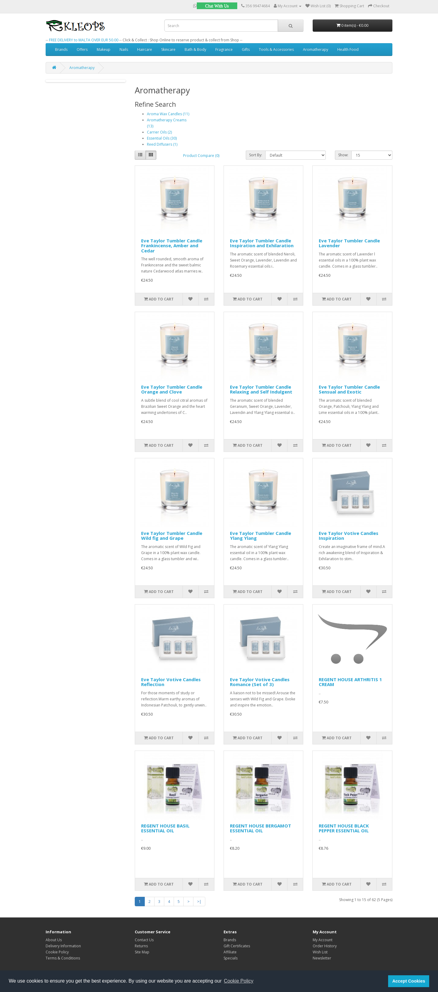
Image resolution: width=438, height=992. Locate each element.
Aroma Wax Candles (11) (168, 113)
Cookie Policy (57, 952)
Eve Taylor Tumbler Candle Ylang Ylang (260, 535)
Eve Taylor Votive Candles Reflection (171, 682)
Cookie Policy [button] (238, 980)
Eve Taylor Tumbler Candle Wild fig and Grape (171, 535)
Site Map (142, 952)
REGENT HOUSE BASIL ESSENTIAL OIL (165, 828)
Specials (231, 958)
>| (199, 901)
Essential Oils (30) (162, 138)
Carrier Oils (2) (159, 132)
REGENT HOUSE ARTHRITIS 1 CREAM (350, 682)
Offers (82, 49)
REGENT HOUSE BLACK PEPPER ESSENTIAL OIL (344, 828)
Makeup (103, 49)
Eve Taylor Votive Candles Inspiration (348, 535)
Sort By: (255, 155)
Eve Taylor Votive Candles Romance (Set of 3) (260, 682)
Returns (141, 946)
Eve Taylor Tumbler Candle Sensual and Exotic (349, 389)
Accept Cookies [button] (408, 981)
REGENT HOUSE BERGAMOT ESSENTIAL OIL (260, 828)
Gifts (246, 49)
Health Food (348, 49)
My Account (322, 939)
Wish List (320, 952)
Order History (325, 946)
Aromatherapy (315, 49)
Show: (343, 155)
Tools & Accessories (276, 49)
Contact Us (144, 939)
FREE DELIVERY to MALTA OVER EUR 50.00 (83, 40)
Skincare (168, 49)
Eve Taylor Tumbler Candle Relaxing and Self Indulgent (261, 389)
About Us (54, 939)
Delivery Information (63, 946)
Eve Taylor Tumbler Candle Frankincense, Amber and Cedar (171, 246)
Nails (124, 49)
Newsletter (322, 958)
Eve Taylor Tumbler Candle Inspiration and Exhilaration (262, 243)
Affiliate (230, 952)
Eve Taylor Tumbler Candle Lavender (349, 243)
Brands (61, 49)
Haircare (144, 49)
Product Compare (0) (201, 155)
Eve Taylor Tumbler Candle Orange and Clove (171, 389)
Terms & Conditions (63, 958)
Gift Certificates (237, 946)
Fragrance (224, 49)
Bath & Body (195, 49)
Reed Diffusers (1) (162, 144)
